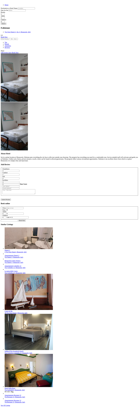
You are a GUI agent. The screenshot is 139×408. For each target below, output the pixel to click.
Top (6, 42)
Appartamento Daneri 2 (12, 256)
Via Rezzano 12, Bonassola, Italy (15, 398)
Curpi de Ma (8, 312)
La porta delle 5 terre (11, 272)
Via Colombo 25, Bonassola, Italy (15, 274)
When (4, 209)
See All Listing (5, 406)
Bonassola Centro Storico (12, 261)
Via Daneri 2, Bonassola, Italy (14, 258)
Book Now (4, 37)
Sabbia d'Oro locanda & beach (14, 352)
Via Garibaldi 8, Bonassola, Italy (15, 391)
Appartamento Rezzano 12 (13, 396)
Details (7, 44)
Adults (3, 16)
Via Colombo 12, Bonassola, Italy (15, 268)
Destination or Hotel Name (9, 8)
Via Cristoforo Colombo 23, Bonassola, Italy (18, 354)
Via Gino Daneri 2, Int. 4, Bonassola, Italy (18, 32)
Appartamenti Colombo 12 (13, 267)
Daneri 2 (7, 251)
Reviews (7, 47)
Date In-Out (5, 10)
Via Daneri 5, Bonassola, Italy (14, 263)
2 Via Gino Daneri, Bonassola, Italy (16, 253)
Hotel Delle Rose (10, 389)
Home (6, 5)
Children (3, 20)
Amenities (8, 46)
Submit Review (6, 200)
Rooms (3, 12)
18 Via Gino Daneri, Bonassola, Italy (16, 314)
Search (4, 23)
